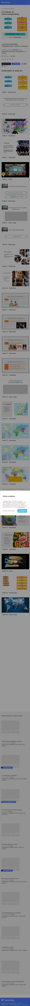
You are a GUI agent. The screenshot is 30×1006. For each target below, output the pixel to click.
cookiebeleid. (21, 507)
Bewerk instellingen (9, 510)
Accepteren (22, 511)
